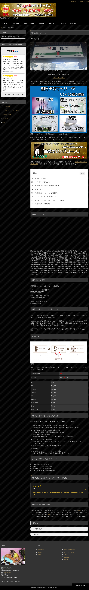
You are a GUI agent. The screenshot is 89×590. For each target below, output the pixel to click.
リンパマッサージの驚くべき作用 (10, 110)
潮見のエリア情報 (40, 178)
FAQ (3, 122)
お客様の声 (5, 118)
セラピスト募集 (6, 107)
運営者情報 (41, 549)
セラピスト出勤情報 (29, 23)
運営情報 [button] (35, 534)
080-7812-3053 (7, 572)
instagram (66, 557)
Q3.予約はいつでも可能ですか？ (41, 468)
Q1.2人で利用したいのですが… (41, 464)
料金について (39, 189)
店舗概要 (40, 552)
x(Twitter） (67, 559)
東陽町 (80, 510)
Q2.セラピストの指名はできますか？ (43, 466)
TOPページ (5, 23)
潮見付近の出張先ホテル (42, 182)
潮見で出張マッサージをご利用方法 (46, 193)
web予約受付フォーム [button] (38, 529)
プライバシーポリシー (69, 552)
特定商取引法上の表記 (69, 549)
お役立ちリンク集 (6, 114)
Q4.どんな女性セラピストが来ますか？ (43, 470)
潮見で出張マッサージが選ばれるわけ (47, 185)
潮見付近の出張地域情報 (42, 204)
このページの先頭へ (81, 585)
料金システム (52, 23)
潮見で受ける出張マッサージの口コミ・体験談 (50, 200)
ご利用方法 (63, 23)
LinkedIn (66, 554)
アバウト (40, 554)
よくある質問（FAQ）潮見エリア (45, 196)
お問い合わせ (16, 23)
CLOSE (82, 173)
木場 (48, 514)
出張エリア (73, 23)
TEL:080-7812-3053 (84, 1)
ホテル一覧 (41, 23)
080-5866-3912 (59, 78)
